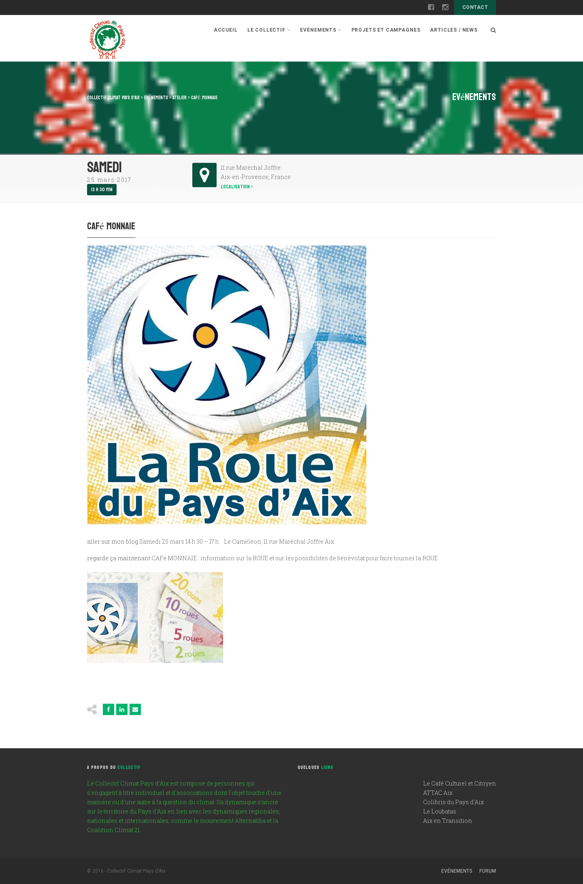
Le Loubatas (439, 811)
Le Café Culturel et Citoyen (459, 783)
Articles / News (454, 30)
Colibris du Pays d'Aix (453, 802)
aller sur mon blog (112, 541)
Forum (487, 871)
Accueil (226, 30)
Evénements (320, 30)
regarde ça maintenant (118, 558)
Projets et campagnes (386, 30)
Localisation (237, 187)
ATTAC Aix (438, 792)
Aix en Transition (447, 820)
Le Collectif (269, 30)
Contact (475, 7)
